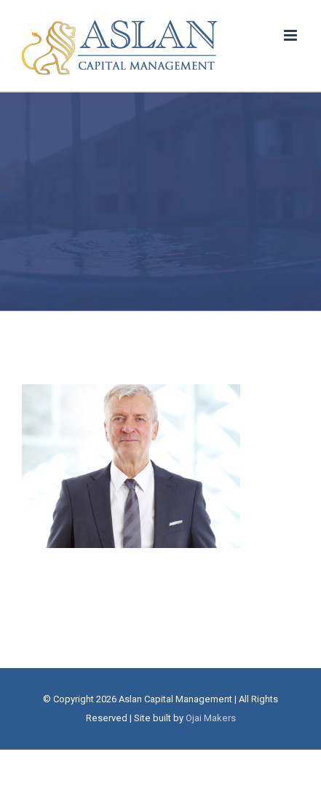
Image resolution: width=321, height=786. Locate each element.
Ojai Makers (211, 717)
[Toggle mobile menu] (291, 35)
